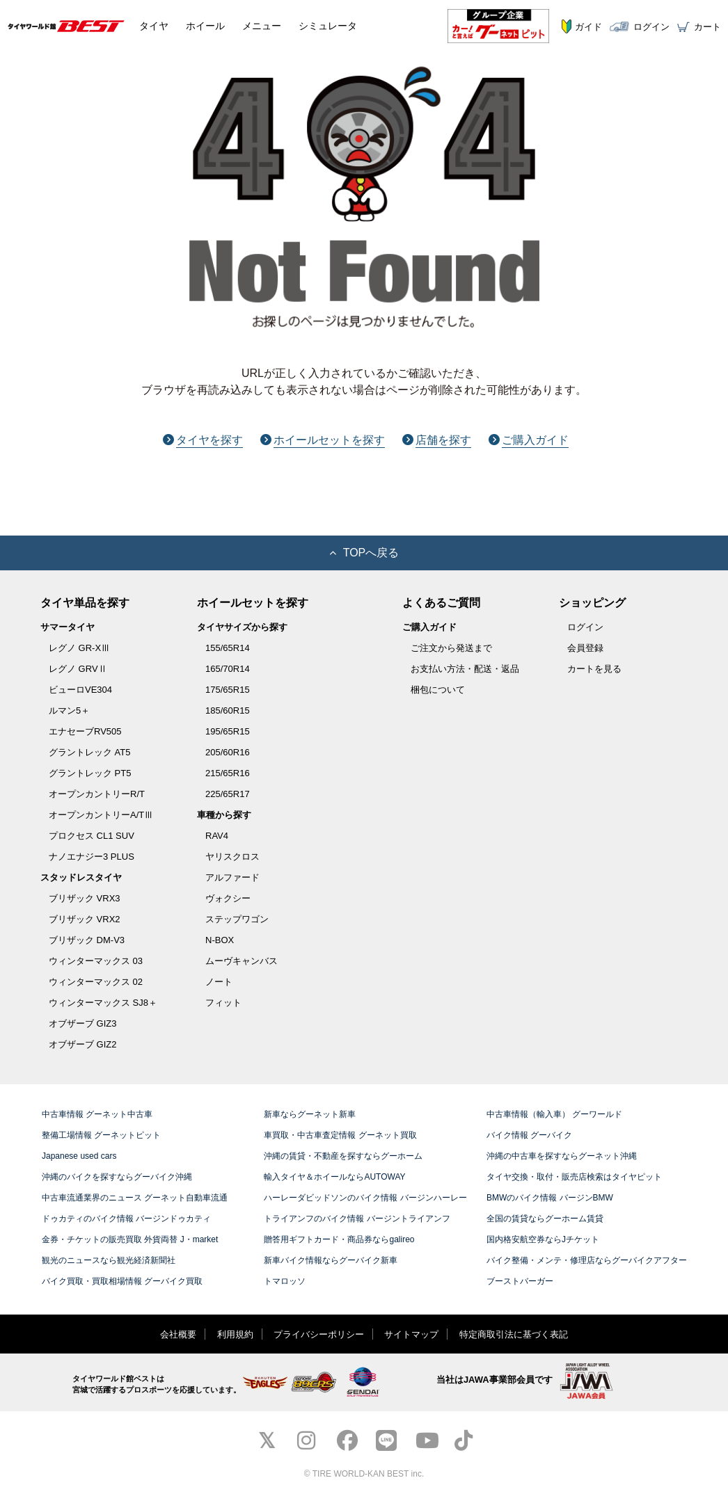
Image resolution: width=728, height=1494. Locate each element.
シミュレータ (328, 25)
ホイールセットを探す (322, 440)
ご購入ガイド (529, 440)
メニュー (261, 25)
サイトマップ (411, 1334)
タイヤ (153, 25)
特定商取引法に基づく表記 (513, 1334)
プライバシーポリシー (319, 1334)
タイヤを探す (203, 440)
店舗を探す (436, 440)
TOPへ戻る (364, 553)
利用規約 (235, 1334)
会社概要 (178, 1334)
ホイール (205, 25)
